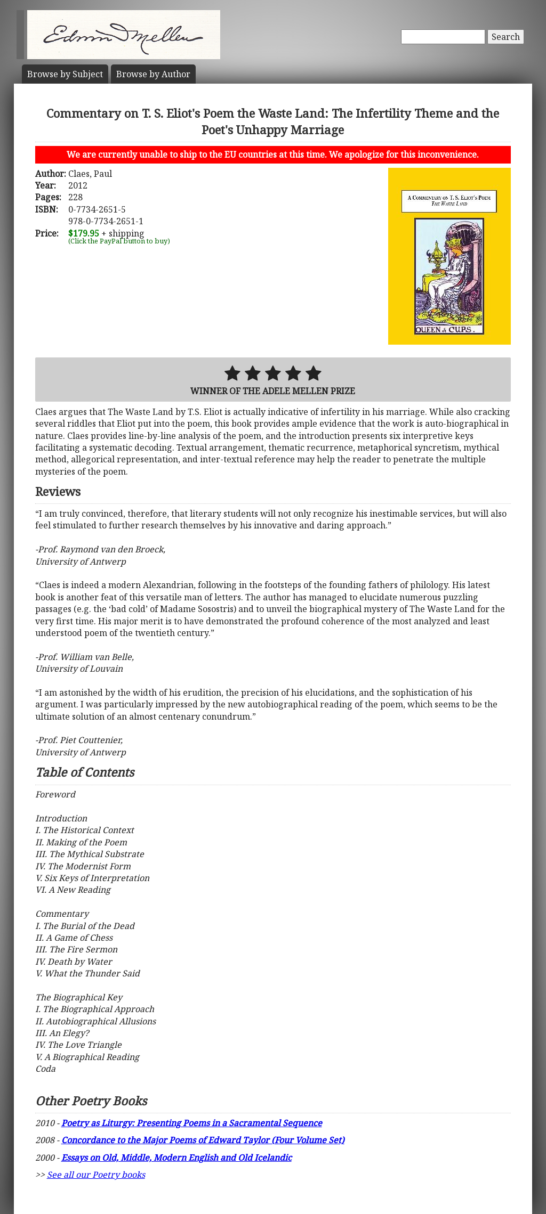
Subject (65, 74)
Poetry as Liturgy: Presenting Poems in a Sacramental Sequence (191, 1123)
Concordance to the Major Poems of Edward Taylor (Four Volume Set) (202, 1140)
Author (153, 74)
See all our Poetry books (96, 1174)
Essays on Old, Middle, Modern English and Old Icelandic (176, 1157)
